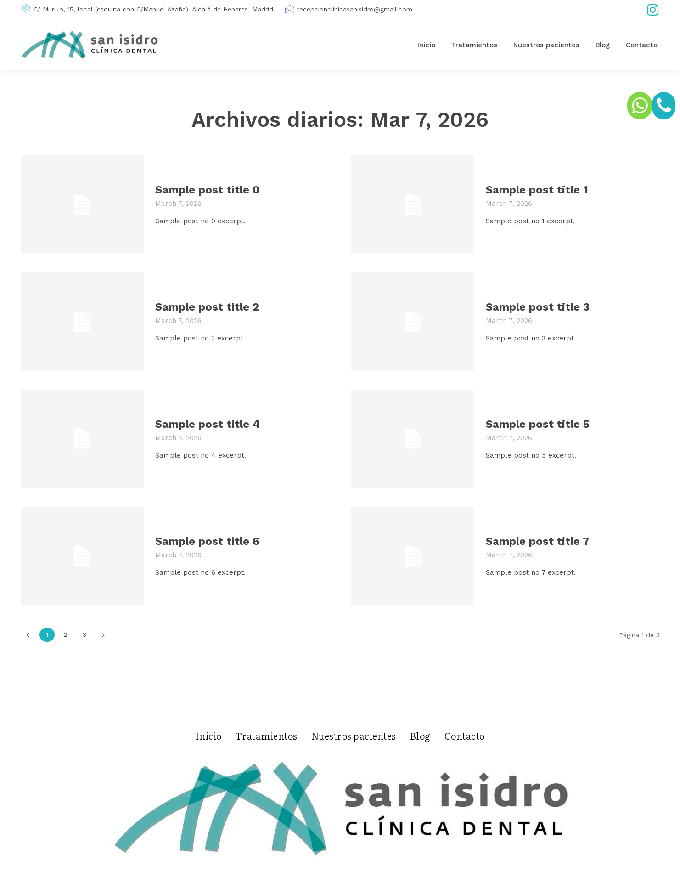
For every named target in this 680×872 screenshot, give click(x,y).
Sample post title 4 (207, 424)
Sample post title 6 (207, 541)
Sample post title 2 (207, 306)
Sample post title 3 (538, 306)
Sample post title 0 (207, 189)
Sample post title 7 (538, 541)
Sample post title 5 (538, 424)
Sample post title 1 (537, 189)
